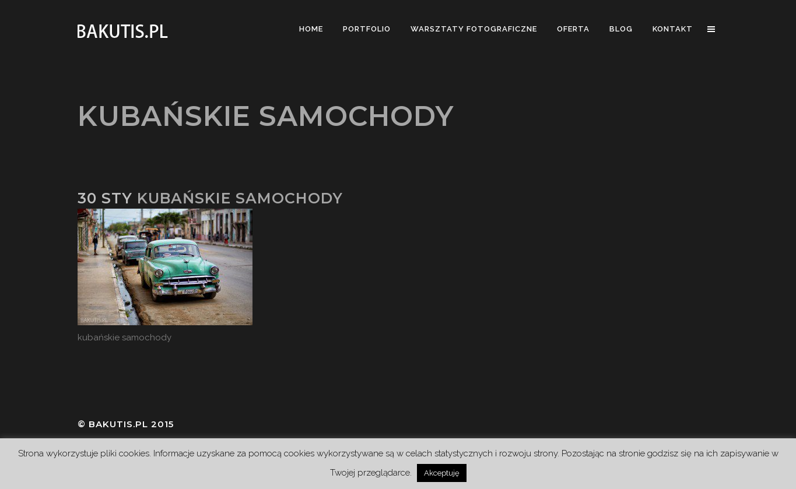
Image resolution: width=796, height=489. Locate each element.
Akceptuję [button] (442, 473)
